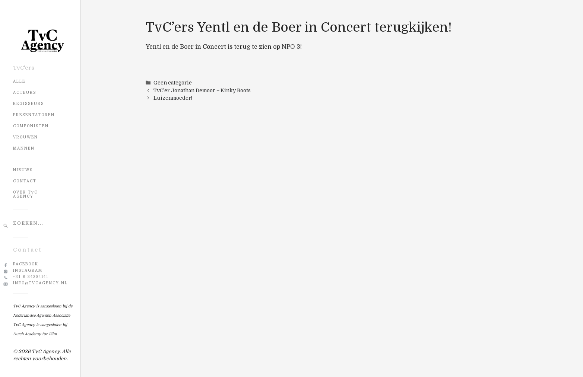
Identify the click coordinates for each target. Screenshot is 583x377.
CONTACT (25, 181)
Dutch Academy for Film (35, 334)
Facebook (25, 264)
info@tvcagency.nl (40, 283)
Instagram (27, 270)
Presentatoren (34, 115)
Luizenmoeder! (172, 98)
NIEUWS (23, 170)
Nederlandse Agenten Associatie (41, 315)
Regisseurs (28, 104)
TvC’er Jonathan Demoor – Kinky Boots (202, 90)
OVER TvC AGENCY (25, 194)
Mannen (24, 148)
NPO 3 (291, 47)
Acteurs (24, 92)
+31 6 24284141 (30, 277)
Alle (19, 81)
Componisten (31, 126)
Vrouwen (25, 137)
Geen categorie (172, 83)
